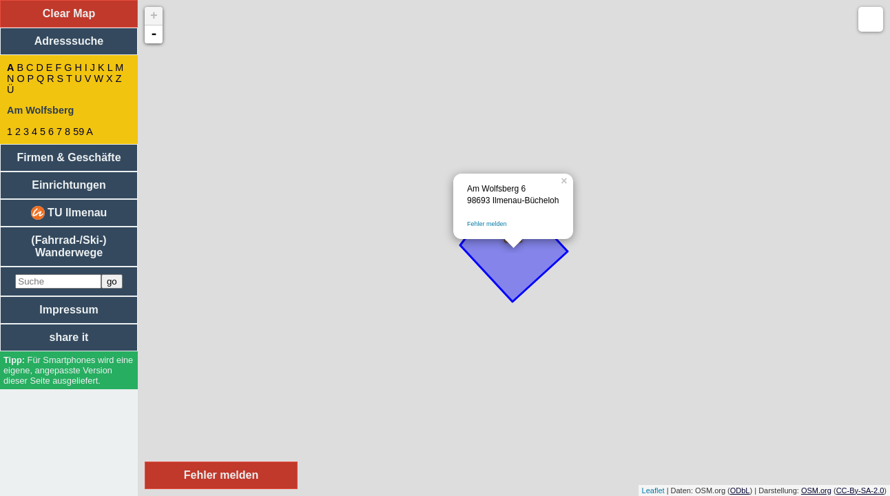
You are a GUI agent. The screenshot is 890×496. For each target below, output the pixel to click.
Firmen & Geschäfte (69, 157)
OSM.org (816, 490)
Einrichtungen (69, 185)
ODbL (740, 490)
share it (69, 337)
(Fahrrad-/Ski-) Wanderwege (68, 246)
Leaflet (653, 490)
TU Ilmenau (69, 213)
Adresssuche (69, 41)
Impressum (68, 310)
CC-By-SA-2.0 (860, 490)
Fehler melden (487, 223)
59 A (83, 131)
